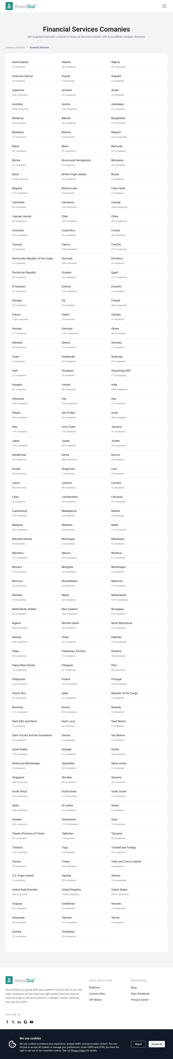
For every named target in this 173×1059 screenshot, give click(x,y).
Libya (15, 496)
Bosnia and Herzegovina (76, 160)
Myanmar (117, 581)
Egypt (114, 272)
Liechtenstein (70, 496)
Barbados (18, 132)
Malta (114, 525)
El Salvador (19, 286)
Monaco (17, 567)
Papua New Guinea (23, 665)
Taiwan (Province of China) (28, 833)
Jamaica (116, 426)
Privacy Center (140, 999)
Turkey (66, 861)
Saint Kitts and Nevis (24, 721)
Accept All (156, 1044)
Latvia (15, 482)
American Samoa (22, 76)
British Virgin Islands (74, 174)
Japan (16, 440)
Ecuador (66, 272)
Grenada (116, 342)
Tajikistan (67, 833)
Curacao (17, 244)
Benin (65, 146)
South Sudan (119, 791)
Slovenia (116, 777)
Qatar (65, 693)
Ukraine (115, 875)
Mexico (66, 553)
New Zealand (69, 609)
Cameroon (68, 202)
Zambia (16, 931)
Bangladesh (118, 118)
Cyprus (66, 244)
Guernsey (117, 356)
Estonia (66, 286)
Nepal (65, 595)
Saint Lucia (68, 721)
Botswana (117, 160)
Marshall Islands (22, 539)
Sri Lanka (67, 805)
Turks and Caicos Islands (126, 861)
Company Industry (15, 47)
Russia (66, 707)
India (114, 384)
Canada (115, 202)
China (114, 216)
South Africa (19, 791)
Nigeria (16, 623)
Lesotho (116, 482)
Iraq (113, 398)
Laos (114, 468)
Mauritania (117, 539)
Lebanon (67, 482)
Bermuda (116, 146)
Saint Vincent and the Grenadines (32, 735)
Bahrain (66, 118)
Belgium (116, 132)
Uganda (66, 875)
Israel (114, 412)
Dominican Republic (24, 272)
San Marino (118, 735)
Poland (66, 679)
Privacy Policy (78, 1050)
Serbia (115, 749)
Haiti (15, 370)
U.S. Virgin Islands (23, 875)
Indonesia (18, 398)
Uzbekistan (68, 903)
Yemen (115, 917)
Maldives (67, 525)
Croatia (115, 230)
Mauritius (17, 553)
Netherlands (118, 595)
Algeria (115, 62)
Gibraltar (17, 342)
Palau (15, 651)
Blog (134, 987)
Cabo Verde (118, 188)
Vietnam (67, 917)
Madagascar (69, 511)
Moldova (116, 553)
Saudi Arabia (19, 749)
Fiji (63, 300)
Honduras (67, 370)
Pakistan (116, 637)
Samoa (66, 735)
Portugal (116, 679)
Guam (15, 356)
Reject (138, 1044)
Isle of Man (68, 412)
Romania (17, 707)
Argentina (18, 90)
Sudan (115, 805)
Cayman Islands (21, 216)
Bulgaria (17, 188)
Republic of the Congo (124, 693)
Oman (65, 637)
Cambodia (18, 202)
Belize (15, 146)
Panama (116, 651)
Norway (16, 637)
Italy (14, 426)
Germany (67, 328)
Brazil (15, 174)
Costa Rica (68, 230)
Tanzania (116, 833)
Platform (94, 987)
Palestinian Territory (74, 651)
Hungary (17, 384)
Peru (114, 665)
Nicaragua (117, 609)
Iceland (66, 384)
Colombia (18, 230)
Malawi (115, 511)
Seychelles (68, 763)
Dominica (117, 258)
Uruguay (17, 903)
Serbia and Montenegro (26, 763)
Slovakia (67, 777)
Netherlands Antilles (24, 609)
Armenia (67, 90)
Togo (65, 847)
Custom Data (97, 993)
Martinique (68, 539)
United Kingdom (71, 889)
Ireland (16, 412)
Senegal (66, 749)
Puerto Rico (19, 693)
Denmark (67, 258)
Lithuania (116, 496)
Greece (66, 342)
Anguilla (116, 76)
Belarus (66, 132)
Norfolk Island (70, 623)
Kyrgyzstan (68, 468)
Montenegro (118, 567)
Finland (115, 300)
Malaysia (17, 525)
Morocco (17, 581)
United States (119, 889)
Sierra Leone (118, 763)
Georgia (16, 328)
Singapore (18, 777)
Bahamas (17, 118)
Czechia (116, 244)
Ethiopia (17, 300)
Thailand (17, 847)
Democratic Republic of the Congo (32, 258)
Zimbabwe (68, 931)
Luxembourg (19, 511)
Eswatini (116, 286)
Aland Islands (20, 62)
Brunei (115, 174)
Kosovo (115, 454)
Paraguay (67, 665)
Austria (66, 104)
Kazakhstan (19, 454)
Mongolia (67, 567)
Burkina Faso (69, 188)
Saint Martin (118, 721)
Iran (64, 398)
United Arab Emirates (25, 889)
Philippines (18, 679)
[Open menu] (164, 6)
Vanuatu (116, 903)
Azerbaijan (117, 104)
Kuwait (16, 468)
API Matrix (95, 999)
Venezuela (18, 917)
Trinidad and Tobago (123, 847)
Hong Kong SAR (120, 370)
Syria (114, 819)
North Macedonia (121, 623)
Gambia (116, 314)
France (16, 314)
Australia (17, 104)
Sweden (17, 819)
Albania (66, 62)
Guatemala (68, 356)
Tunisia (16, 861)
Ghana (115, 328)
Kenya (65, 454)
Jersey (66, 440)
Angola (66, 76)
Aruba (114, 90)
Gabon (66, 314)
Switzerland (69, 819)
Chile (65, 216)
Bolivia (16, 160)
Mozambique (69, 581)
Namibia (17, 595)
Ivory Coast (68, 426)
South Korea (69, 791)
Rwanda (116, 707)
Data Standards (140, 993)
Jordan (115, 440)
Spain (15, 805)
